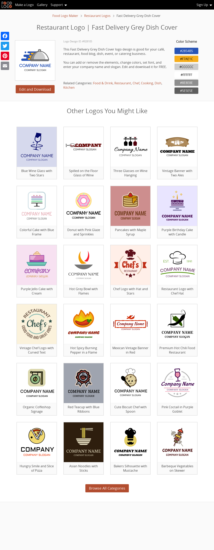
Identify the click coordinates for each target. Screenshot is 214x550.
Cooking (147, 83)
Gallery (42, 5)
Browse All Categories (107, 488)
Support (57, 5)
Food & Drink (103, 83)
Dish (158, 83)
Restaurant (122, 83)
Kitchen (69, 87)
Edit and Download (35, 89)
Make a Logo (24, 5)
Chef (136, 83)
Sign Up (202, 5)
